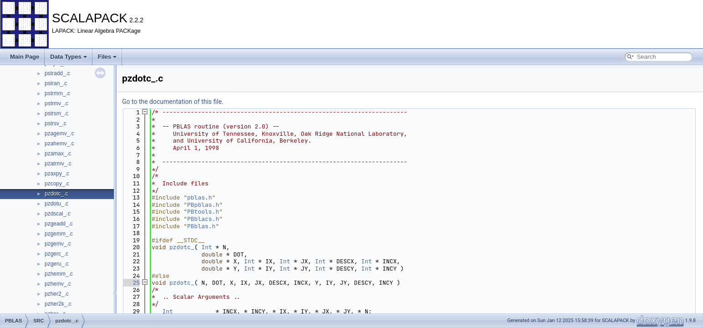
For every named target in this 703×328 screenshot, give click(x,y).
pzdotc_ (181, 247)
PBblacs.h (203, 219)
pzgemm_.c (59, 234)
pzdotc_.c (56, 193)
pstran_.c (56, 83)
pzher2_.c (57, 294)
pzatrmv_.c (58, 163)
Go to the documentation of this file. (173, 101)
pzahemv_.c (59, 143)
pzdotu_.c (56, 203)
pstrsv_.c (55, 123)
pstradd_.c (57, 73)
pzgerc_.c (56, 254)
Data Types (68, 56)
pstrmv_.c (56, 103)
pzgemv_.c (58, 244)
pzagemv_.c (59, 133)
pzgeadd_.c (59, 223)
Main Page (24, 56)
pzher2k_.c (58, 304)
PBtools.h (203, 211)
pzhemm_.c (59, 274)
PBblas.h (201, 226)
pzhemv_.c (58, 284)
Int (206, 247)
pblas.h (199, 197)
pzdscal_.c (58, 213)
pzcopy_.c (57, 183)
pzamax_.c (58, 153)
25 (131, 283)
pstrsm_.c (56, 113)
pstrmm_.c (57, 93)
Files (107, 56)
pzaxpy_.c (57, 173)
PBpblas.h (203, 205)
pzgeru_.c (57, 264)
